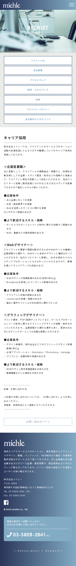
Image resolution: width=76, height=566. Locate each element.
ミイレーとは (38, 60)
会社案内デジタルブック (38, 119)
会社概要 (38, 70)
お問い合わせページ (38, 421)
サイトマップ (52, 551)
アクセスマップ (38, 80)
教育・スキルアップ (38, 89)
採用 (38, 99)
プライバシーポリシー (38, 109)
